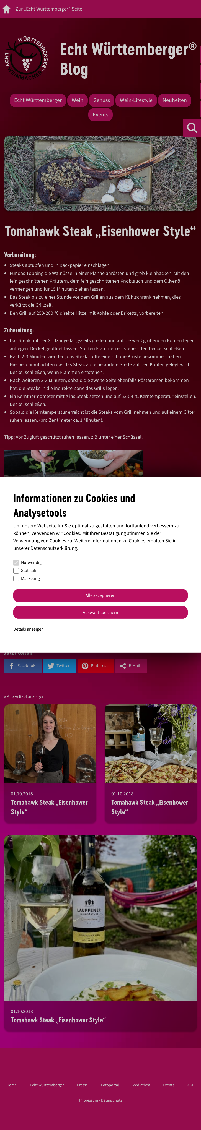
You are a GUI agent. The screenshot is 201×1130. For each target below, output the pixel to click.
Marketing (26, 579)
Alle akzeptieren (100, 595)
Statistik (24, 570)
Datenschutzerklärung (53, 548)
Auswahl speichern (100, 612)
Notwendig (27, 562)
